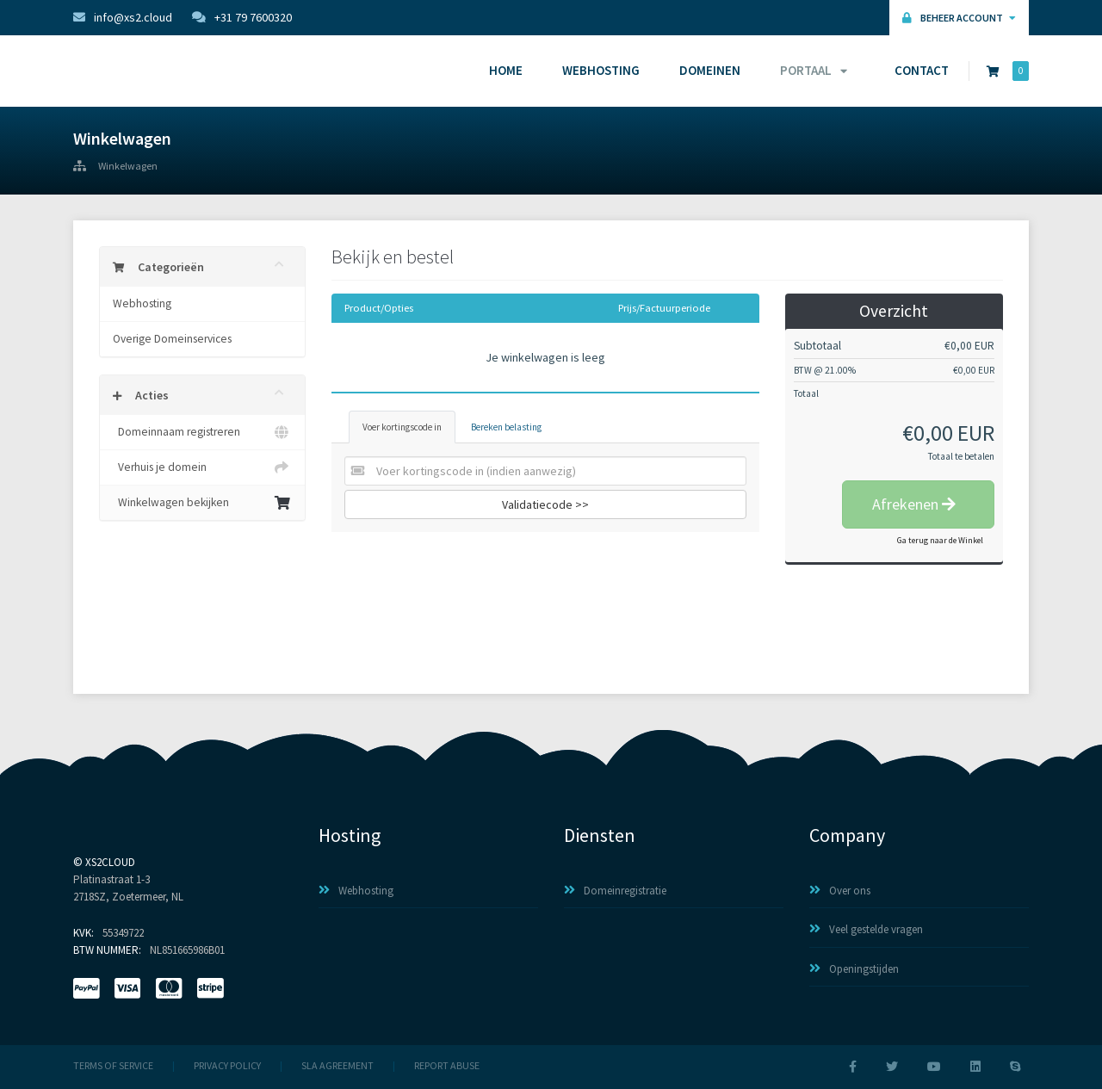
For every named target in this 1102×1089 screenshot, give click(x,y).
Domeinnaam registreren (202, 432)
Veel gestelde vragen (866, 929)
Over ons (839, 890)
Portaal (811, 70)
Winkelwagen (128, 166)
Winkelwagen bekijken (202, 502)
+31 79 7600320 (242, 17)
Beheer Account (959, 17)
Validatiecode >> (545, 504)
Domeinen (709, 70)
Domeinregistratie (615, 890)
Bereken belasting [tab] (506, 427)
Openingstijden (854, 969)
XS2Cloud (110, 862)
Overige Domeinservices (172, 338)
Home (506, 70)
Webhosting (601, 70)
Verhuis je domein (202, 467)
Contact (922, 70)
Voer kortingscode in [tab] (402, 427)
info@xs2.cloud (122, 17)
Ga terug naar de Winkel (940, 540)
